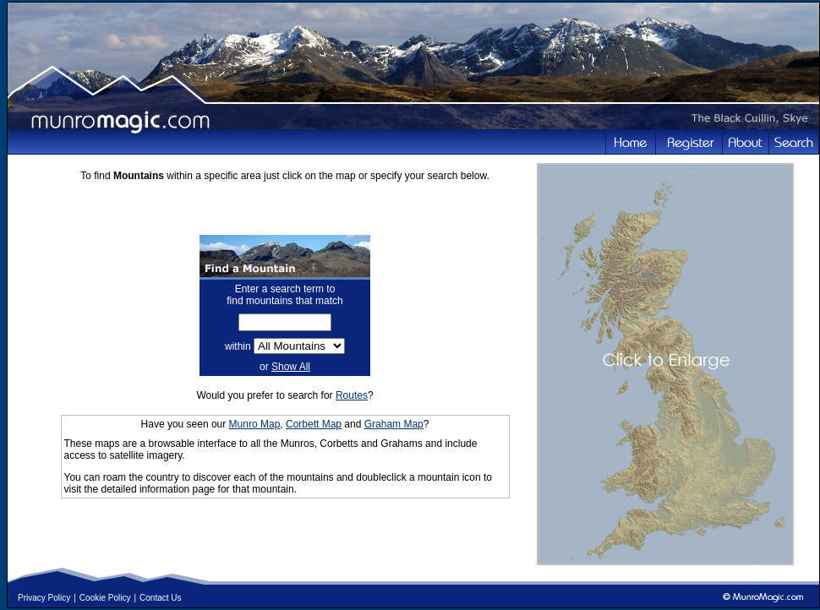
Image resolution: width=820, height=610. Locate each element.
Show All (290, 367)
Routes (352, 395)
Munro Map (255, 424)
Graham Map (394, 424)
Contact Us (160, 597)
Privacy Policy (44, 597)
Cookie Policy (105, 597)
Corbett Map (314, 424)
